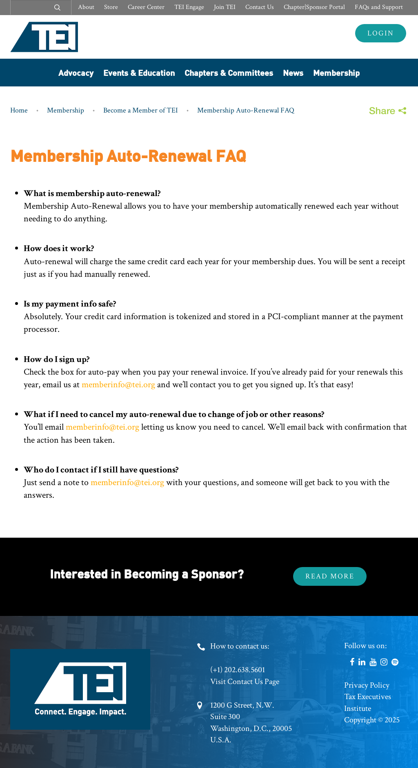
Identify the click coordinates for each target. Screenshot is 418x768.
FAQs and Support (379, 7)
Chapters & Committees (229, 72)
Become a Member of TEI (140, 110)
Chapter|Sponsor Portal (314, 7)
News (293, 72)
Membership (336, 72)
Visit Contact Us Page (244, 681)
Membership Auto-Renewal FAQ (245, 110)
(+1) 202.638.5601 (237, 669)
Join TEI (225, 7)
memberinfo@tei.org (118, 385)
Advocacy (75, 72)
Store (111, 7)
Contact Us (259, 7)
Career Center (146, 7)
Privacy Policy (366, 685)
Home (19, 110)
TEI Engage (189, 7)
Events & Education (139, 72)
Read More (329, 576)
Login (380, 33)
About (86, 7)
